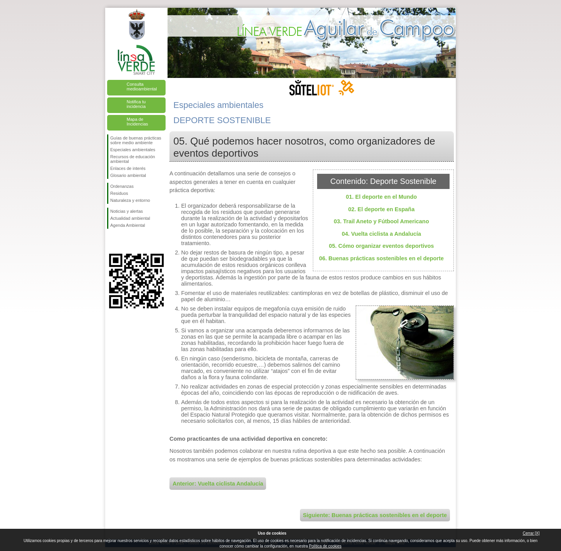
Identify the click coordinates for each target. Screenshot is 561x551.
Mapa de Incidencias (137, 121)
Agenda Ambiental (127, 225)
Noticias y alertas (126, 211)
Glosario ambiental (128, 175)
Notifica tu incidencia (136, 104)
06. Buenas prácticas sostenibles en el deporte (381, 258)
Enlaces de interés (128, 168)
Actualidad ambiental (130, 218)
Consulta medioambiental (142, 86)
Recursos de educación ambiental (132, 159)
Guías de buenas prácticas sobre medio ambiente (135, 140)
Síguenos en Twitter (124, 241)
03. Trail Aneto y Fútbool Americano (381, 221)
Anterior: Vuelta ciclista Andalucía (218, 483)
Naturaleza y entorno (130, 200)
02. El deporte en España (381, 209)
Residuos (119, 193)
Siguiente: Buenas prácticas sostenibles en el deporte (375, 515)
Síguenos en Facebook (111, 241)
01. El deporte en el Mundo (381, 197)
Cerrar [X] (531, 533)
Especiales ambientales (132, 149)
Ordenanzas (122, 186)
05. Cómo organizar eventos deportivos (381, 246)
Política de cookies (325, 546)
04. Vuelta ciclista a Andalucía (381, 234)
